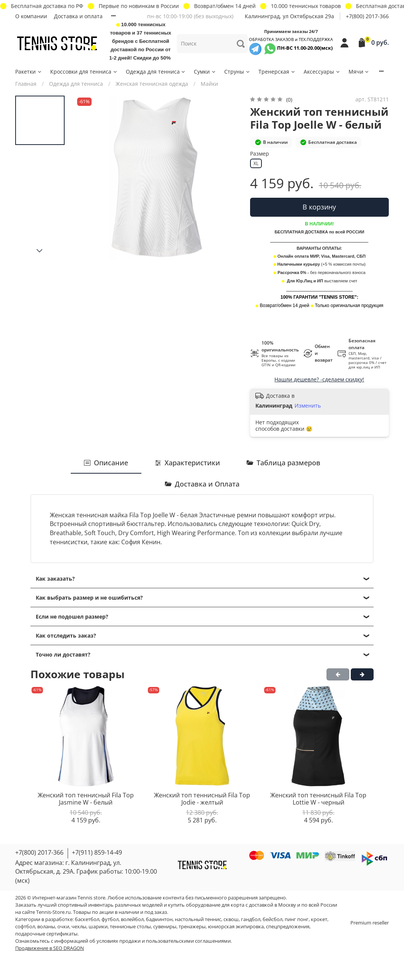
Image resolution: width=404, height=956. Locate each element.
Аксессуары (322, 71)
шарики (98, 926)
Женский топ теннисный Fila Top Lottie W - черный (318, 799)
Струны (237, 71)
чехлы (78, 926)
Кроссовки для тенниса (84, 71)
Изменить (308, 405)
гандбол (250, 919)
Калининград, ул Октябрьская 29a (289, 16)
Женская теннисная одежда (152, 83)
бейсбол (272, 919)
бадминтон (159, 919)
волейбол (132, 919)
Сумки (205, 71)
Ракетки (28, 71)
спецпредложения (287, 926)
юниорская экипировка (236, 926)
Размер (259, 154)
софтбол (25, 926)
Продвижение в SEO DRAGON (49, 948)
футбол (110, 919)
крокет (319, 919)
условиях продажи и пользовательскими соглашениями (164, 941)
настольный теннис (198, 919)
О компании (31, 16)
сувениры (164, 926)
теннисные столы (130, 926)
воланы (46, 926)
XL (255, 163)
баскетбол (87, 919)
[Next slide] (40, 251)
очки (63, 926)
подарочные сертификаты (46, 934)
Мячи (359, 71)
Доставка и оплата (78, 16)
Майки (209, 83)
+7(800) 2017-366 (367, 16)
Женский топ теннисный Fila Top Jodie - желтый (202, 799)
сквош (231, 919)
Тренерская (277, 71)
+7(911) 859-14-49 (97, 852)
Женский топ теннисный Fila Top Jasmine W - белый (86, 799)
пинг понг (297, 919)
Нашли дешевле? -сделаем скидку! (319, 379)
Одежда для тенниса (156, 71)
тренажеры (192, 926)
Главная (25, 83)
